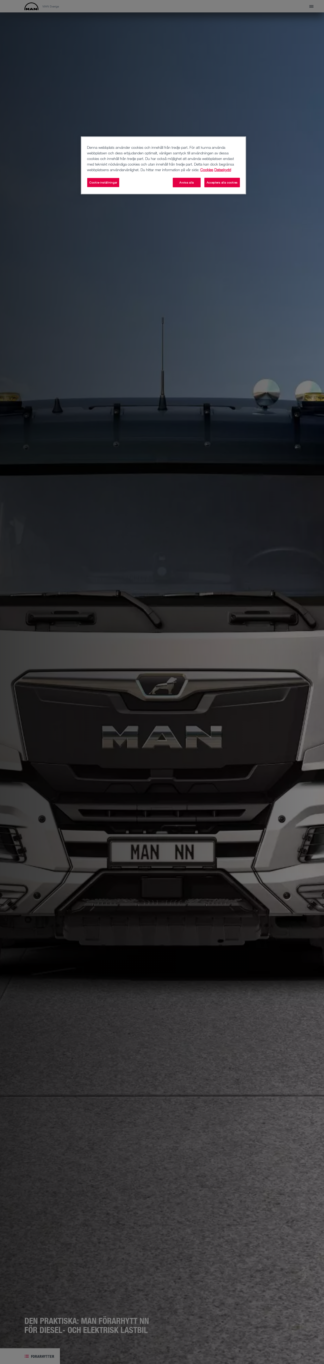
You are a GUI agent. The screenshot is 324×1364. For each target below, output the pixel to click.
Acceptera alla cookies (222, 182)
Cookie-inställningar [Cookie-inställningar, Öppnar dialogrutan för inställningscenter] (103, 182)
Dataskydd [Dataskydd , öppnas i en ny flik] (222, 169)
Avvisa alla (186, 182)
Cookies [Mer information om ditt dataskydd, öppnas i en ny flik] (206, 169)
